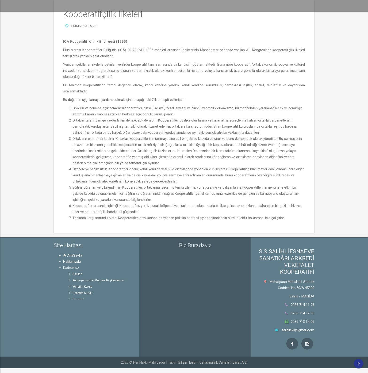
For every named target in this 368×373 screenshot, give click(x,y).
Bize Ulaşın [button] (348, 6)
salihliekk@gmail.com (297, 330)
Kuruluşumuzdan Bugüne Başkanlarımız (99, 280)
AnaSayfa (72, 255)
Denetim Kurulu (82, 293)
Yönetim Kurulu (82, 286)
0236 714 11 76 (302, 305)
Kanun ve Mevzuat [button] (282, 6)
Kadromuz (71, 268)
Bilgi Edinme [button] (206, 6)
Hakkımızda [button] (144, 6)
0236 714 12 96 (302, 313)
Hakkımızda (72, 261)
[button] (121, 6)
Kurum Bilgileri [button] (242, 6)
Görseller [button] (318, 6)
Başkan (77, 274)
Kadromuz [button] (173, 6)
